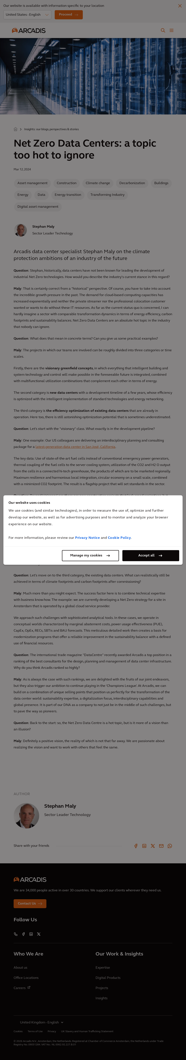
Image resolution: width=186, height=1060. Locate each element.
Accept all (146, 555)
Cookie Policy (119, 538)
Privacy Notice (87, 538)
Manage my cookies (86, 555)
